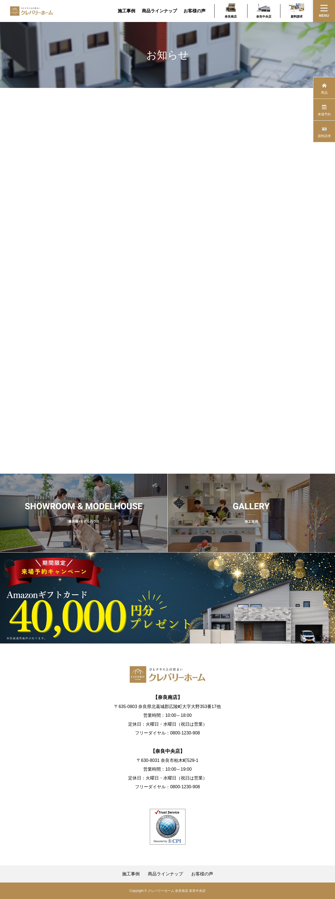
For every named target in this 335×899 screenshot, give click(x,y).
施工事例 (126, 11)
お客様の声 (194, 11)
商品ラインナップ (159, 11)
